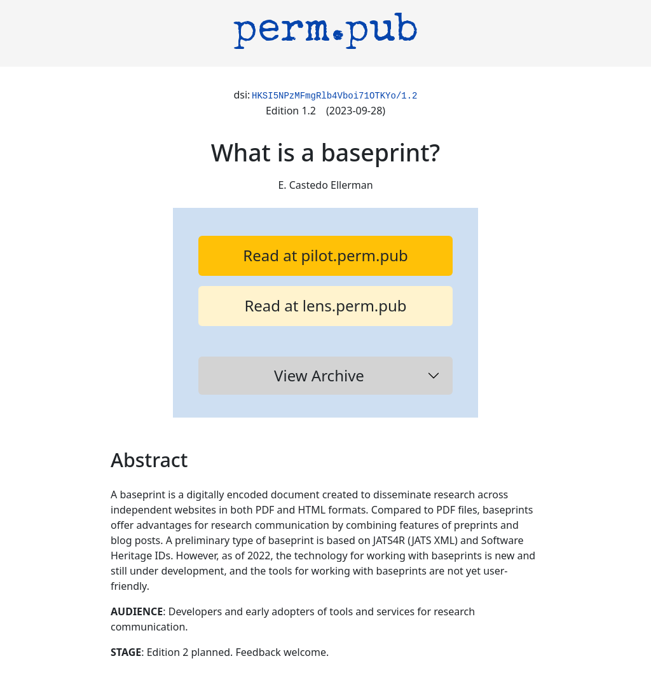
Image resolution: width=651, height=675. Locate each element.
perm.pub (325, 31)
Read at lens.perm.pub (325, 305)
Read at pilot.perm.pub (325, 255)
